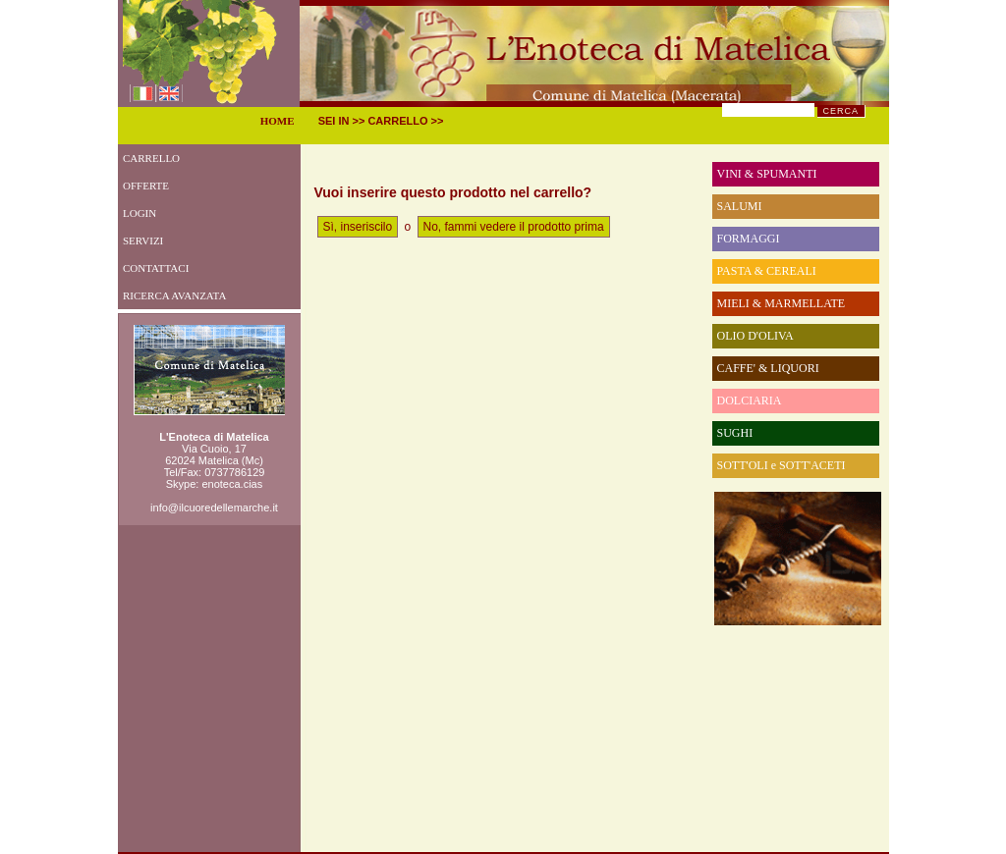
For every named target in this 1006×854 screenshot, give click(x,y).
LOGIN (137, 213)
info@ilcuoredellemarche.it (214, 507)
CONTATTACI (154, 268)
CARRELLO (149, 158)
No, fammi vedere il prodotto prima (513, 227)
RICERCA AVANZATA (172, 295)
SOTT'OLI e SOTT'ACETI (781, 465)
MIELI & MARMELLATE (781, 303)
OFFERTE (144, 185)
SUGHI (735, 433)
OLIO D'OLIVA (755, 336)
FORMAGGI (748, 238)
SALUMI (739, 206)
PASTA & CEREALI (766, 271)
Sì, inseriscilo (358, 227)
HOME (277, 121)
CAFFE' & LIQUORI (768, 368)
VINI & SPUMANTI (767, 174)
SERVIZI (141, 240)
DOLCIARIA (749, 400)
